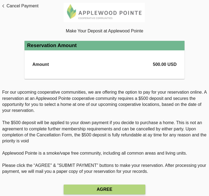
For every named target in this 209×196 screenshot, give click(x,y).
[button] (19, 6)
